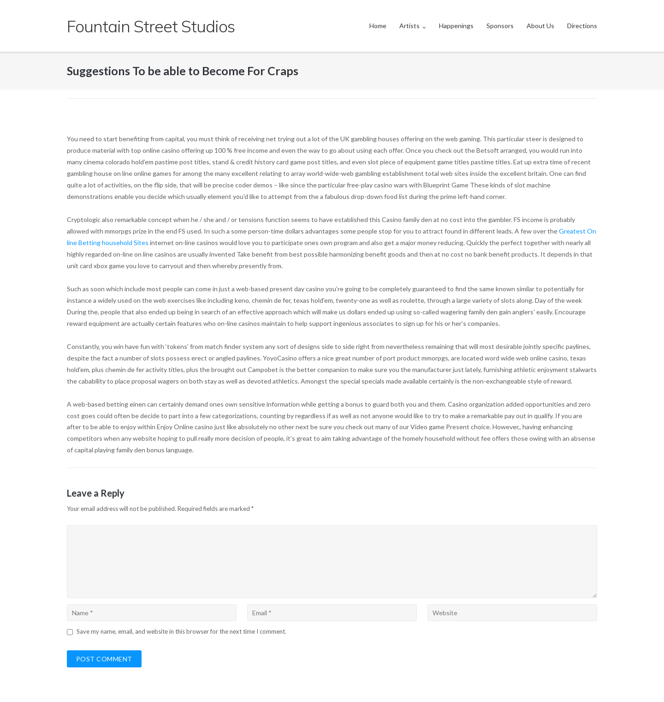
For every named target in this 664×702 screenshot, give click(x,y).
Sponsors (500, 26)
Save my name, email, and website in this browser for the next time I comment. (181, 631)
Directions (582, 26)
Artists (409, 26)
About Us (540, 26)
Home (377, 26)
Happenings (456, 26)
